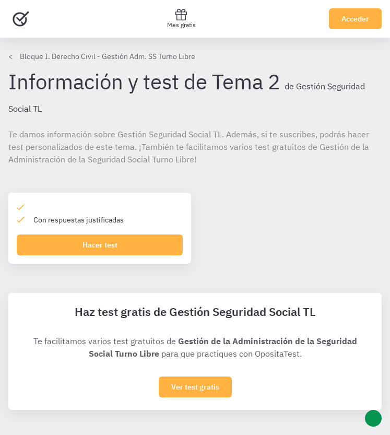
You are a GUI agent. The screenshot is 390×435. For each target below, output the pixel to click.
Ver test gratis (195, 387)
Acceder (355, 18)
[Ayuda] (373, 418)
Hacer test (99, 245)
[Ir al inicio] (20, 18)
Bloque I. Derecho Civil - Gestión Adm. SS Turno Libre (107, 56)
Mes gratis (181, 18)
